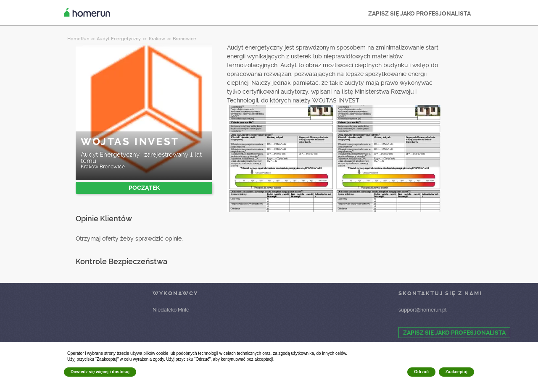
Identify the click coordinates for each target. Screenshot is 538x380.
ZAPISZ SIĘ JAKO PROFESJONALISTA (419, 13)
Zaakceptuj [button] (456, 372)
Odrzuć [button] (421, 372)
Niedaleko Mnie (171, 310)
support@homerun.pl (422, 310)
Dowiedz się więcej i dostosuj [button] (100, 372)
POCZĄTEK (144, 187)
